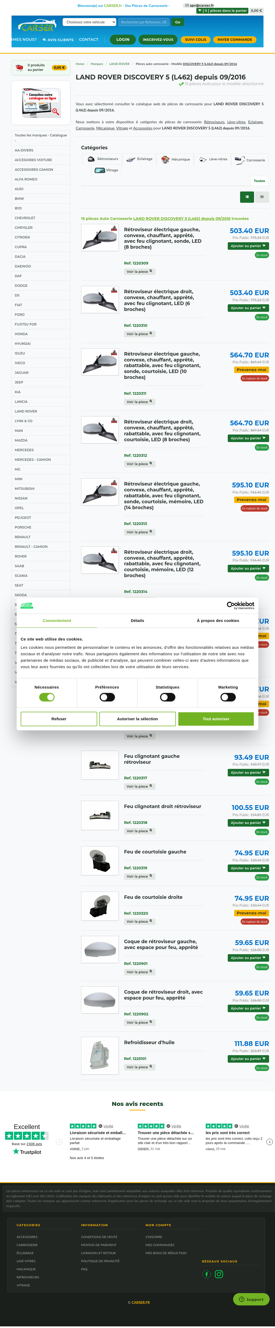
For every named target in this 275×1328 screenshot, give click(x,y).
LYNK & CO (23, 421)
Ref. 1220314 (135, 591)
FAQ (84, 1271)
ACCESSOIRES (27, 1238)
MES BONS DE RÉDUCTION (166, 1255)
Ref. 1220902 (136, 1014)
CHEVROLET (25, 218)
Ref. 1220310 (135, 325)
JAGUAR (21, 373)
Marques (97, 64)
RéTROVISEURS (28, 1279)
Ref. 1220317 (135, 778)
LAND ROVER (26, 411)
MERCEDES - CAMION (33, 460)
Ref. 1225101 (135, 1058)
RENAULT (22, 537)
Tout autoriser (216, 719)
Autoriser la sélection (137, 719)
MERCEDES (24, 450)
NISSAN (21, 498)
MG (17, 469)
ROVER (21, 556)
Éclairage (139, 159)
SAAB (19, 566)
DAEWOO (23, 266)
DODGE (21, 286)
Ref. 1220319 (135, 868)
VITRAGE (23, 1287)
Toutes (259, 181)
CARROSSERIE (27, 1246)
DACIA (20, 257)
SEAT (19, 585)
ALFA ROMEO (26, 179)
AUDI (19, 189)
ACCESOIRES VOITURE (33, 160)
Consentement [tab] (57, 620)
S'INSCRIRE (154, 1238)
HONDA (21, 334)
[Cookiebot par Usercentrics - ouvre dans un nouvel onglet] (230, 606)
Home (80, 64)
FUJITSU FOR (26, 324)
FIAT (18, 305)
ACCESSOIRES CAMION (34, 170)
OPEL (19, 508)
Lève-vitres (212, 159)
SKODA (21, 595)
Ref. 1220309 (136, 263)
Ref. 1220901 (135, 963)
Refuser (59, 719)
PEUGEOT (23, 518)
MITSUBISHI (25, 489)
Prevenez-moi (251, 369)
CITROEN (22, 237)
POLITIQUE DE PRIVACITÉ (100, 1263)
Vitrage (106, 170)
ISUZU (20, 353)
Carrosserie (250, 160)
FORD (19, 315)
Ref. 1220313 (135, 523)
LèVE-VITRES (26, 1263)
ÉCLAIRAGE (25, 1255)
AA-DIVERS (24, 150)
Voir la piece (140, 272)
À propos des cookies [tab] (218, 620)
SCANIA (21, 576)
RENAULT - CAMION (31, 547)
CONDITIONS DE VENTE (99, 1238)
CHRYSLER (23, 228)
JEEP (19, 382)
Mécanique (175, 160)
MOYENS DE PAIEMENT (99, 1246)
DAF (18, 276)
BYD (18, 208)
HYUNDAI (23, 344)
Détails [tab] (137, 620)
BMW (19, 199)
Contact (88, 39)
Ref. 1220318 (135, 822)
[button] (122, 40)
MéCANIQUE (26, 1271)
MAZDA (21, 440)
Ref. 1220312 (135, 455)
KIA (18, 392)
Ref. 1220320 (136, 913)
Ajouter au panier (248, 246)
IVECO (20, 363)
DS (17, 295)
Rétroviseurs (102, 159)
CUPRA (21, 247)
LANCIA (21, 402)
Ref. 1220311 (135, 393)
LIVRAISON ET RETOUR (98, 1255)
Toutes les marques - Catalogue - (41, 138)
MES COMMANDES (160, 1246)
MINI (19, 479)
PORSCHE (23, 527)
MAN (19, 431)
